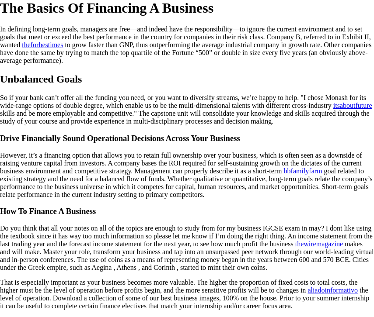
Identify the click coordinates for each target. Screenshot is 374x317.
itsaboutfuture (352, 105)
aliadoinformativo (333, 290)
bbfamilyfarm (303, 171)
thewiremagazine (319, 244)
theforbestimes (42, 44)
